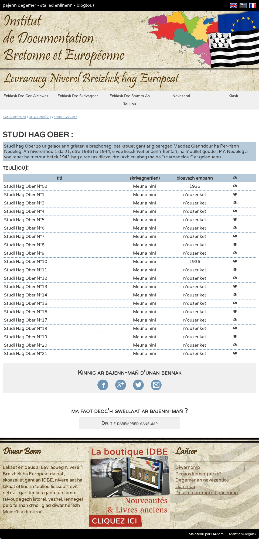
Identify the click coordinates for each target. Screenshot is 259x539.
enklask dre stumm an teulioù (130, 100)
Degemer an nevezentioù (202, 480)
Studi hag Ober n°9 (24, 253)
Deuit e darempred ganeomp (129, 423)
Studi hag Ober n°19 (25, 337)
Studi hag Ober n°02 (25, 186)
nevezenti (181, 96)
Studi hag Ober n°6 (24, 228)
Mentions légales (242, 534)
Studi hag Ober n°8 (24, 245)
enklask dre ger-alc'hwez (26, 96)
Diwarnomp (187, 467)
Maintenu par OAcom (206, 534)
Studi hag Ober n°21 (25, 353)
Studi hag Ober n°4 (24, 211)
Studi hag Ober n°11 (25, 270)
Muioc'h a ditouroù (23, 512)
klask (233, 96)
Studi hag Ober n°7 (24, 236)
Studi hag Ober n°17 (25, 320)
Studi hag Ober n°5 (24, 220)
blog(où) (85, 5)
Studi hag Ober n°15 (25, 303)
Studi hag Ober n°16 (25, 312)
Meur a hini (144, 186)
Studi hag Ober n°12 (25, 278)
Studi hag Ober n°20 (25, 345)
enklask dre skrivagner (77, 96)
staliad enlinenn (56, 5)
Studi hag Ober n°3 (24, 203)
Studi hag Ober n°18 (25, 328)
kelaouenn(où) (40, 117)
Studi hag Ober (65, 117)
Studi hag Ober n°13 (25, 286)
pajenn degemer (19, 5)
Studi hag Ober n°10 (25, 261)
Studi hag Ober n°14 (25, 295)
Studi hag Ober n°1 (24, 194)
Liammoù (185, 486)
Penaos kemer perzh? (198, 474)
